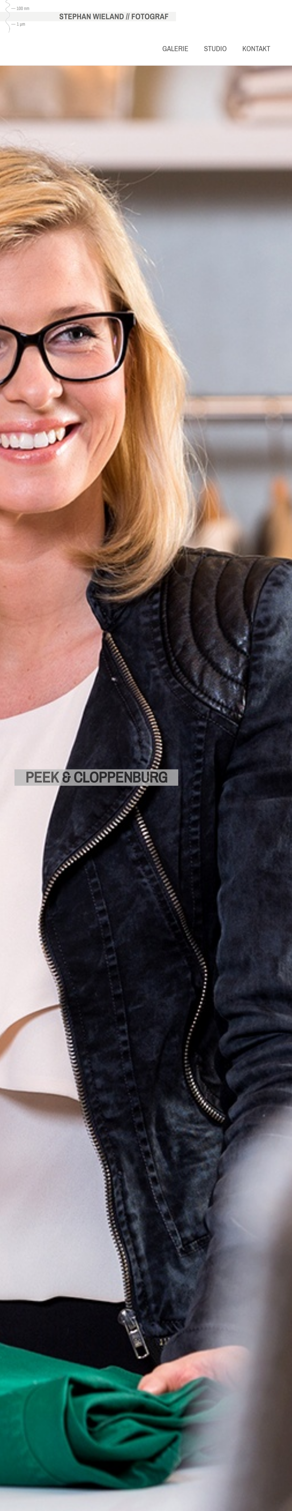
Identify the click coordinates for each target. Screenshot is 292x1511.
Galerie (175, 49)
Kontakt (256, 49)
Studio (215, 49)
